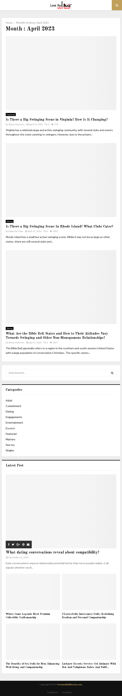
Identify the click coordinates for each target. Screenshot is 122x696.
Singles (10, 450)
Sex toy (10, 444)
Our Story (67, 692)
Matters (10, 439)
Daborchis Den (15, 231)
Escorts (10, 428)
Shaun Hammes (16, 124)
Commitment (13, 406)
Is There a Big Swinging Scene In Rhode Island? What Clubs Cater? (59, 226)
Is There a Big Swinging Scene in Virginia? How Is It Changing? (57, 119)
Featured (11, 114)
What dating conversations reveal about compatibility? (52, 552)
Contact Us (52, 692)
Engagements (14, 417)
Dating (10, 221)
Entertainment (14, 422)
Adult (9, 400)
